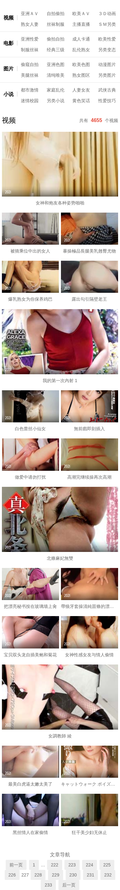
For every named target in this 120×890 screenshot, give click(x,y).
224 (89, 864)
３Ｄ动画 (107, 13)
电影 (8, 43)
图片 (8, 68)
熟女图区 (81, 75)
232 (107, 874)
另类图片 (107, 75)
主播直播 (81, 24)
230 (73, 874)
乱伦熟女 (81, 49)
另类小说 (55, 100)
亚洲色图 (55, 64)
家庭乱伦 (55, 89)
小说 (8, 94)
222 (54, 864)
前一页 (16, 864)
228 (38, 874)
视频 (8, 17)
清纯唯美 (55, 75)
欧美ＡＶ (81, 13)
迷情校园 (30, 100)
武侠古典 (107, 89)
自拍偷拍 (55, 13)
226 (12, 874)
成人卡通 (81, 39)
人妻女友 (81, 89)
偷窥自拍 (30, 64)
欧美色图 (81, 64)
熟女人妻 (30, 24)
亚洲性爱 (30, 39)
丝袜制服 (55, 24)
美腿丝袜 (30, 75)
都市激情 (30, 89)
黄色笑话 (81, 100)
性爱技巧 (107, 100)
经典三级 (55, 49)
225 (107, 864)
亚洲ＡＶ (30, 13)
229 (55, 874)
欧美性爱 (107, 39)
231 (90, 874)
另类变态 (107, 49)
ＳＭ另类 (107, 24)
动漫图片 (107, 64)
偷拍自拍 (55, 39)
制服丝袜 (30, 49)
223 (71, 864)
